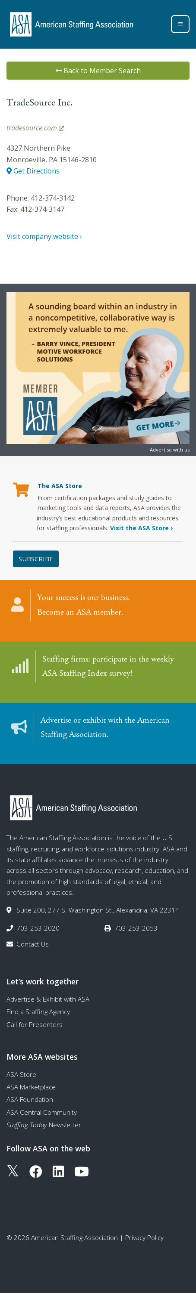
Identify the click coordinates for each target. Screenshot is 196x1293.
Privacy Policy (144, 1237)
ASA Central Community (41, 1112)
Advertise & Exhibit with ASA (47, 999)
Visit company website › (44, 236)
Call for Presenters (34, 1024)
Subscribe (36, 558)
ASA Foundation (29, 1099)
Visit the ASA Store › (141, 528)
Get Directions (33, 171)
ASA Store (21, 1074)
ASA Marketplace (31, 1087)
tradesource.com (35, 128)
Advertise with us (170, 449)
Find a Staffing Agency (38, 1011)
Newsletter (43, 1124)
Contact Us (32, 944)
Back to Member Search (98, 70)
